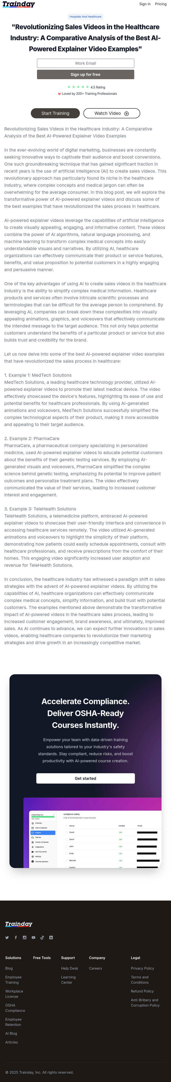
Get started (85, 778)
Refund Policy (142, 991)
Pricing (161, 4)
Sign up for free (85, 74)
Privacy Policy (142, 968)
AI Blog (11, 1033)
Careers (95, 968)
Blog (9, 968)
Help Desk (69, 968)
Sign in (145, 4)
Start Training (55, 113)
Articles (11, 1042)
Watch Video (111, 113)
